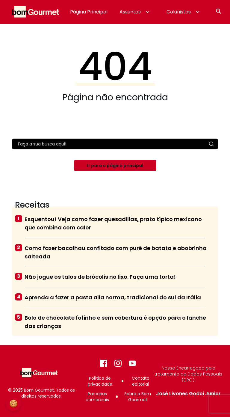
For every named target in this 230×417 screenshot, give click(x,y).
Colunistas (184, 11)
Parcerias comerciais (97, 397)
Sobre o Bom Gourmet (137, 397)
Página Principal (89, 11)
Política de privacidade (100, 381)
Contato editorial (140, 381)
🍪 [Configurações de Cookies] (13, 403)
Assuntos (135, 11)
